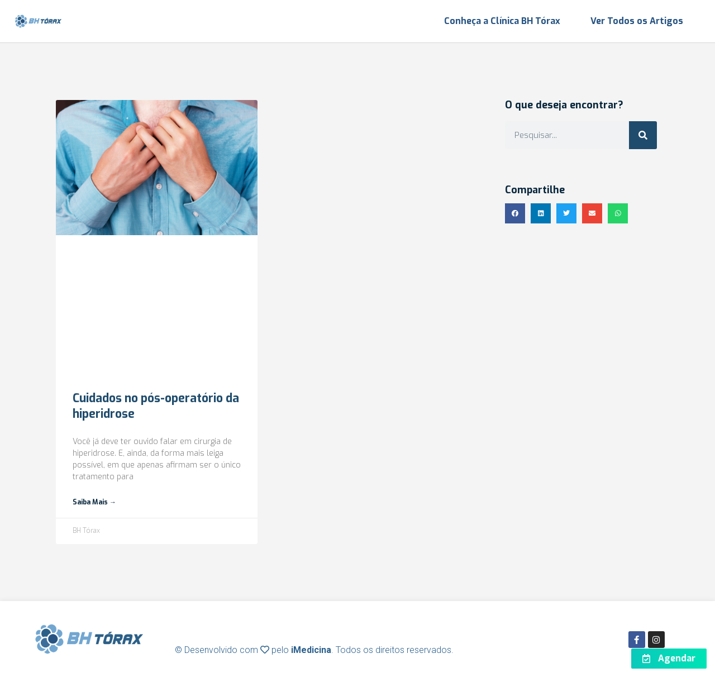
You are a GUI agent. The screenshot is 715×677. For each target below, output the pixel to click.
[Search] (643, 135)
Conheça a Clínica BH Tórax (502, 21)
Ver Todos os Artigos (636, 21)
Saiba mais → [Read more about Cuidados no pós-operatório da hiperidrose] (94, 502)
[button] (515, 213)
